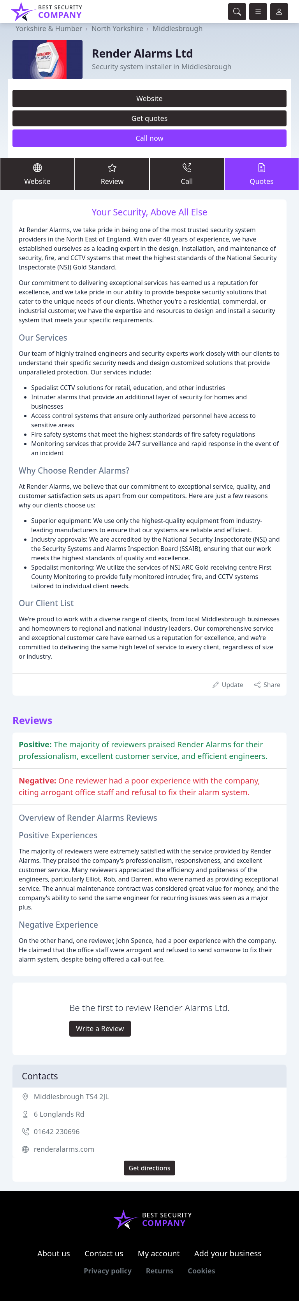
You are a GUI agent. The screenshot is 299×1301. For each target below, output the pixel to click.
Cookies (201, 1270)
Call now (149, 138)
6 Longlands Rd (59, 1114)
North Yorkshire (117, 28)
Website (149, 98)
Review (112, 173)
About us (53, 1253)
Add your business (228, 1253)
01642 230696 (57, 1131)
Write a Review (100, 1028)
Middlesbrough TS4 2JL (71, 1096)
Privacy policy (108, 1270)
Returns (160, 1270)
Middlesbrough (178, 28)
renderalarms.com (64, 1149)
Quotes (261, 173)
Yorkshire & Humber (49, 28)
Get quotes (150, 118)
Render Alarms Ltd (142, 53)
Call (187, 173)
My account (159, 1253)
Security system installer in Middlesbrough (162, 66)
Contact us (103, 1253)
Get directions (150, 1168)
